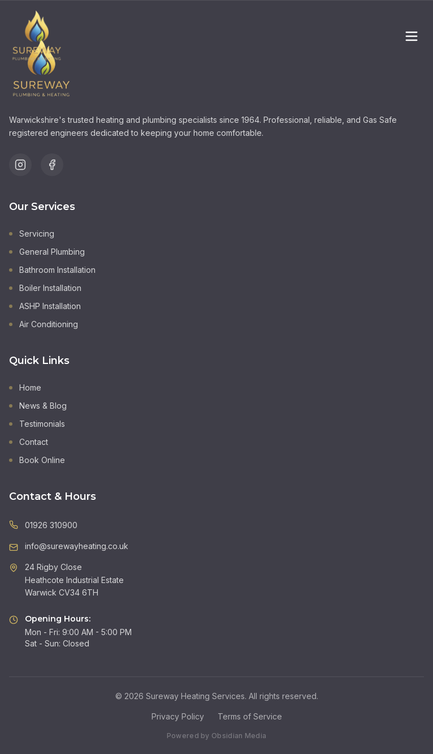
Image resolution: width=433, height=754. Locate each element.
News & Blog (38, 405)
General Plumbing (47, 251)
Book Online (37, 460)
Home (25, 387)
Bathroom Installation (52, 270)
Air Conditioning (43, 324)
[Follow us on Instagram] (20, 164)
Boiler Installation (45, 288)
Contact (28, 442)
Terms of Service (250, 716)
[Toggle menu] (411, 36)
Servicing (31, 233)
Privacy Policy (177, 716)
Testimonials (37, 424)
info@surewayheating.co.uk (76, 546)
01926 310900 (51, 525)
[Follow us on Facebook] (52, 164)
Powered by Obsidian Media (217, 735)
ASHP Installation (45, 306)
